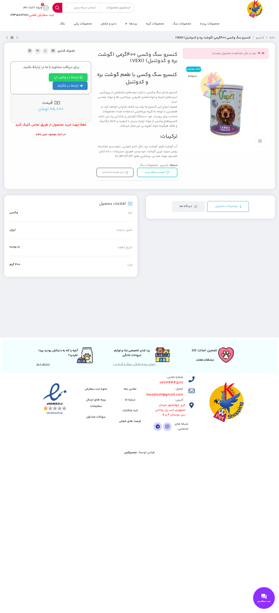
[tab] (228, 206)
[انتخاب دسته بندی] (80, 7)
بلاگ (62, 23)
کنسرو (260, 37)
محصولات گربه (155, 23)
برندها (131, 23)
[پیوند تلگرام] (30, 51)
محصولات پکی (83, 23)
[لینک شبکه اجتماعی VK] (37, 51)
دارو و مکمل (109, 23)
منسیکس (130, 452)
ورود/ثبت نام (32, 7)
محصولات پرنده (210, 23)
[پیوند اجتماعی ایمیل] (53, 51)
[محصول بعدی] (6, 37)
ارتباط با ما (43, 364)
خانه (272, 37)
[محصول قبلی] (17, 37)
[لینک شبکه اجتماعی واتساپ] (45, 51)
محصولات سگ (182, 23)
